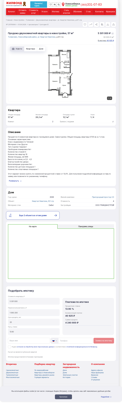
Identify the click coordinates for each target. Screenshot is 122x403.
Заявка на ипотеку (103, 340)
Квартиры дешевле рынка (44, 375)
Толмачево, (13, 37)
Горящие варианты (41, 377)
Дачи (65, 370)
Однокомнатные (12, 370)
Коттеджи (66, 377)
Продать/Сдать (39, 4)
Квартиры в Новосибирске (44, 373)
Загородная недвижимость (71, 365)
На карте (33, 226)
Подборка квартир (44, 364)
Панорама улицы (85, 226)
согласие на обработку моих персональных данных (35, 347)
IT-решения (95, 380)
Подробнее (106, 397)
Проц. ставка (12, 327)
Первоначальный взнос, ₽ (17, 308)
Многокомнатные (12, 377)
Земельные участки (70, 375)
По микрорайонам (41, 370)
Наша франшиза (97, 373)
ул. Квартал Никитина (46, 37)
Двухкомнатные (12, 373)
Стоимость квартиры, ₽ (16, 296)
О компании (98, 364)
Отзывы (94, 377)
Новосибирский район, (28, 37)
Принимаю (63, 397)
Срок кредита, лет (14, 317)
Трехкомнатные (12, 375)
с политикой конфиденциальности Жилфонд (81, 347)
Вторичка (11, 364)
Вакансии (94, 375)
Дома (65, 373)
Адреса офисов (97, 370)
